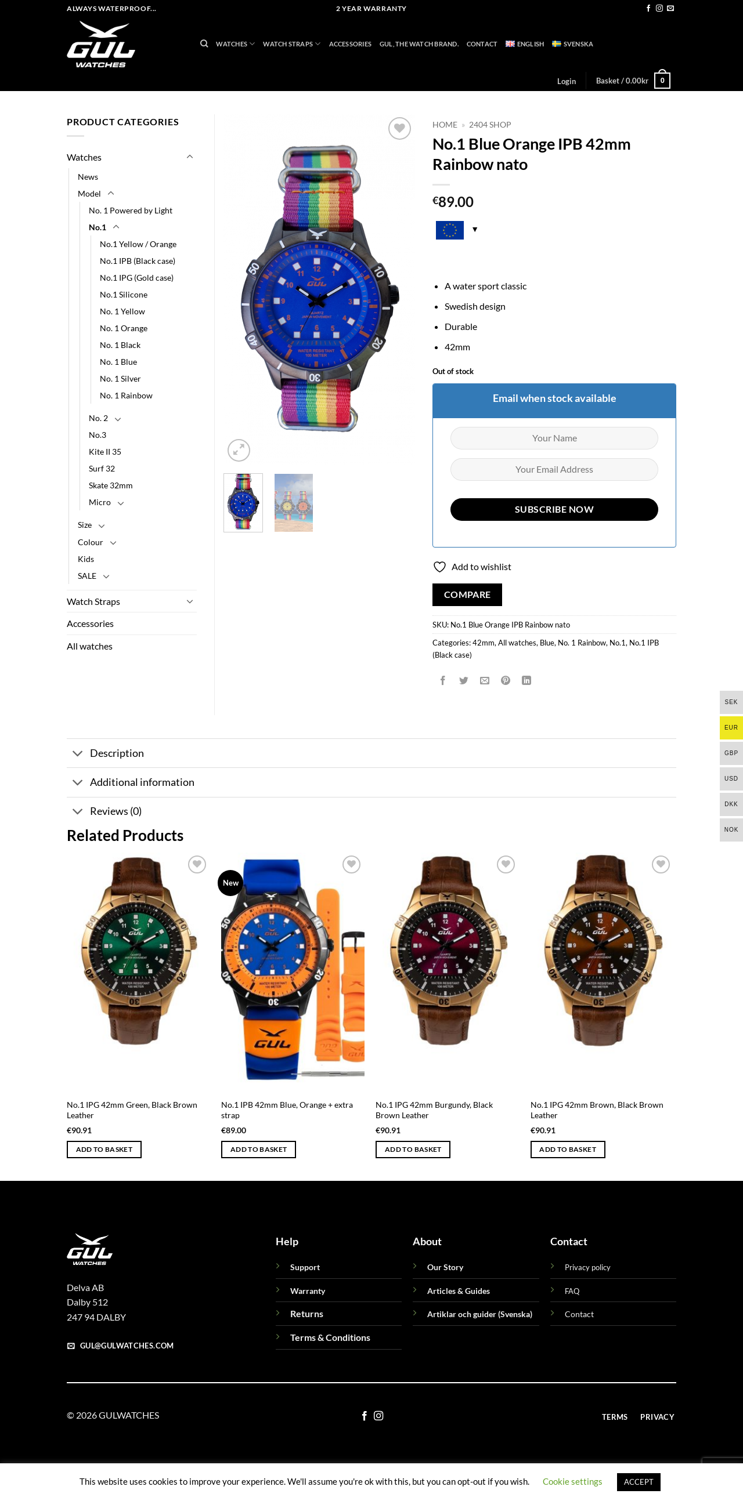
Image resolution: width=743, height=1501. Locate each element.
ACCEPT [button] (639, 1482)
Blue (547, 642)
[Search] (204, 43)
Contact (482, 44)
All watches (517, 642)
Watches (235, 43)
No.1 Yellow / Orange (138, 244)
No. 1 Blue (118, 362)
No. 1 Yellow (122, 311)
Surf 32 (102, 468)
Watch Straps (291, 43)
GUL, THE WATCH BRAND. (419, 44)
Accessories (350, 44)
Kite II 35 (105, 451)
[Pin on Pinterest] (505, 680)
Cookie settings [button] (573, 1481)
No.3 (97, 435)
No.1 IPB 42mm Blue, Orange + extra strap (287, 1110)
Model (89, 193)
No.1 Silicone (123, 294)
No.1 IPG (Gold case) (137, 277)
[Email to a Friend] (485, 680)
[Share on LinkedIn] (526, 680)
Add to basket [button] (104, 1149)
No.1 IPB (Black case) (137, 261)
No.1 (617, 642)
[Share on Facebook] (443, 680)
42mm (484, 642)
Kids (86, 559)
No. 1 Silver (120, 378)
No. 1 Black (120, 345)
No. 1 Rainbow (582, 642)
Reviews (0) (104, 812)
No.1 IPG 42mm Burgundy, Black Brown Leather (434, 1110)
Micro (100, 502)
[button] (566, 81)
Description (105, 754)
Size (85, 525)
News (88, 177)
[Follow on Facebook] (648, 9)
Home (444, 124)
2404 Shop (490, 124)
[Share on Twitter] (464, 680)
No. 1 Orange (123, 328)
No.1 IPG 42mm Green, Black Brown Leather (132, 1110)
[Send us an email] (670, 9)
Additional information (130, 783)
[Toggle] (190, 157)
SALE (87, 576)
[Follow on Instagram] (659, 9)
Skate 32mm (111, 485)
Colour (90, 542)
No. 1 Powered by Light (130, 210)
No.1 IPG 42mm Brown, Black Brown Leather (597, 1110)
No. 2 (98, 418)
